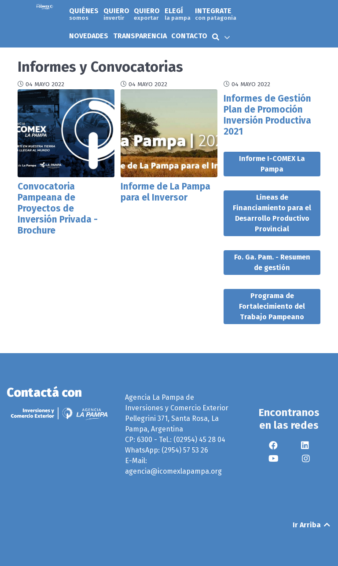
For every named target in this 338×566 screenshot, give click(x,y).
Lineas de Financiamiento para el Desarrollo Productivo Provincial (272, 213)
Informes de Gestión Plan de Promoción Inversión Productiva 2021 (267, 115)
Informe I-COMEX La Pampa (272, 163)
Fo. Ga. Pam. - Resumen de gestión (272, 262)
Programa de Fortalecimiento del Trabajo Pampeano (272, 306)
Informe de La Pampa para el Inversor (165, 192)
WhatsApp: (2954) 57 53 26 (166, 450)
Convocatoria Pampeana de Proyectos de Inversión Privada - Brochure (58, 208)
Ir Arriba (312, 525)
